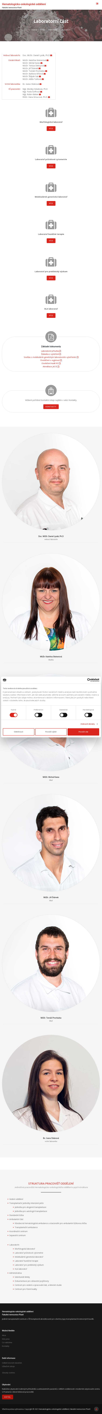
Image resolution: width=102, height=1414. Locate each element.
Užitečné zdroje (8, 1366)
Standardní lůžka (16, 1215)
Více (51, 128)
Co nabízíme (7, 1342)
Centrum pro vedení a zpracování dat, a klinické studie (38, 1285)
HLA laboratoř (21, 1269)
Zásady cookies (8, 1372)
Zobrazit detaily (88, 724)
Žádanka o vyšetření (51, 354)
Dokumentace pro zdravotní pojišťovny (32, 1281)
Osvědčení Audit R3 (51, 363)
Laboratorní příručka (51, 351)
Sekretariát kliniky (22, 1277)
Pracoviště (52, 29)
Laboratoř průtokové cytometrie (29, 1253)
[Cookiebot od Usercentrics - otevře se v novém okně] (87, 680)
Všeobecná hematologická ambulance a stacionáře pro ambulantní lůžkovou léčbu (51, 1223)
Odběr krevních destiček (12, 1363)
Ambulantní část (16, 1219)
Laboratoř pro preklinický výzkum (29, 1265)
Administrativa (15, 1273)
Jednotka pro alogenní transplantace (30, 1207)
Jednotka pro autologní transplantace (31, 1211)
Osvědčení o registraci (51, 360)
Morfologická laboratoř (25, 1248)
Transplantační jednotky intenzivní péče (26, 1203)
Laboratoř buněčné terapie (26, 1261)
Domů (34, 29)
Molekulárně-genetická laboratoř (29, 1257)
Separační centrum (17, 1235)
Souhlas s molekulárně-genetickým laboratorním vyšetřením (51, 357)
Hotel (7, 1397)
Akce (4, 1335)
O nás (42, 29)
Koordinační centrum (18, 1231)
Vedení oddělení (16, 1199)
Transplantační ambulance (26, 1227)
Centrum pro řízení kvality (26, 1289)
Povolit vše (83, 732)
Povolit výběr (51, 732)
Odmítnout (18, 732)
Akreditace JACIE (51, 366)
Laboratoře (14, 1244)
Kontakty (51, 407)
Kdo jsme (6, 1339)
